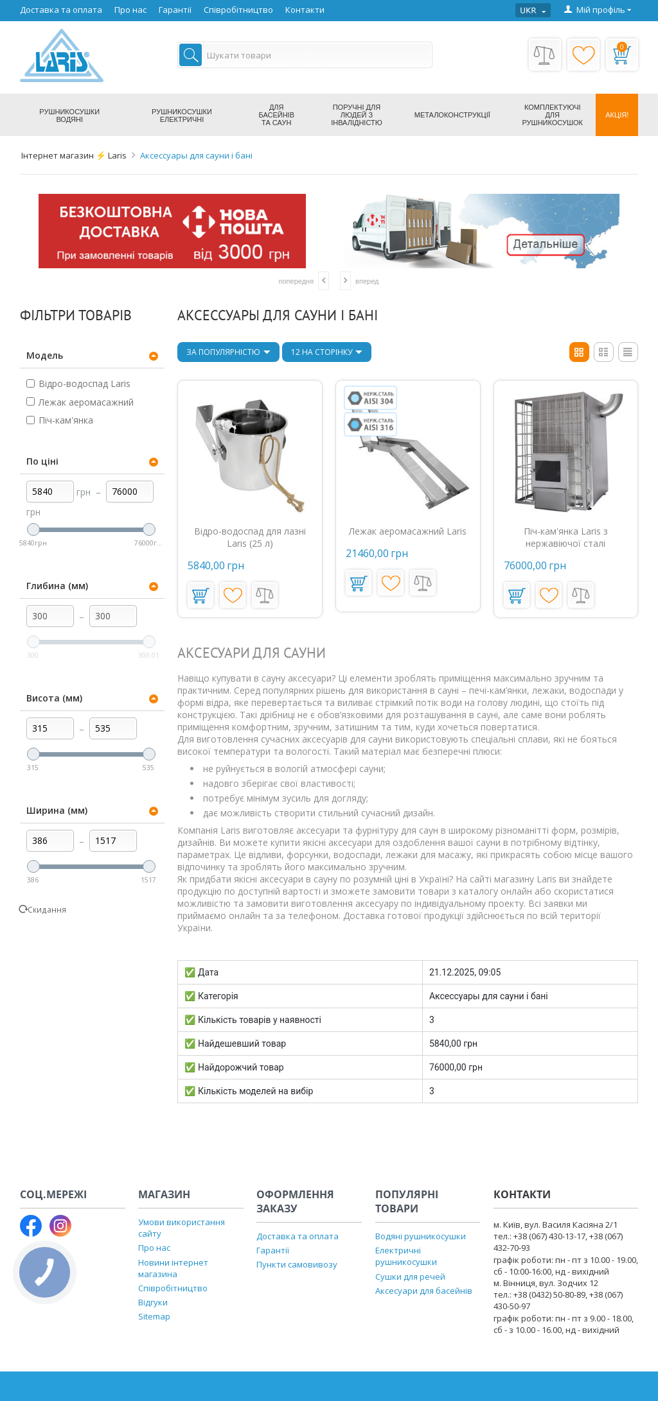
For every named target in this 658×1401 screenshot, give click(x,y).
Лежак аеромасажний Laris (408, 531)
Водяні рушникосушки (420, 1236)
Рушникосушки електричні (182, 115)
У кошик (199, 595)
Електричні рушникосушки (406, 1256)
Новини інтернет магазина (173, 1268)
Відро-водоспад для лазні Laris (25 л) (250, 537)
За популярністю (228, 353)
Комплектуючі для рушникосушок (552, 114)
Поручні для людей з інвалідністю (356, 114)
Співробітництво (238, 9)
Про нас (130, 9)
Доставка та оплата (61, 9)
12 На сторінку (326, 353)
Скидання (47, 909)
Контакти (305, 9)
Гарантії (175, 9)
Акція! (616, 115)
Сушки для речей (410, 1276)
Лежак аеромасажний (80, 402)
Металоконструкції (452, 115)
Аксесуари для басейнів (423, 1290)
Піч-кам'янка (59, 420)
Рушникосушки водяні (69, 115)
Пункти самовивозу (296, 1264)
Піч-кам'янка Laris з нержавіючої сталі (566, 537)
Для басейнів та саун (276, 114)
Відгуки (153, 1302)
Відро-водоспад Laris (78, 383)
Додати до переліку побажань (232, 595)
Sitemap (154, 1316)
